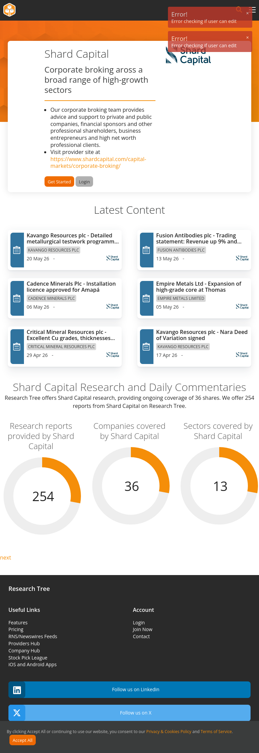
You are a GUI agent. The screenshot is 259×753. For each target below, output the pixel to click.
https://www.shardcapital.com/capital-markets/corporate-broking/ (98, 162)
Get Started (59, 182)
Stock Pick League (27, 657)
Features (18, 622)
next (5, 557)
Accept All (23, 740)
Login (84, 182)
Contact (141, 636)
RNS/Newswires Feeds (32, 636)
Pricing (15, 629)
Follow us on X (79, 713)
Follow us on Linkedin (84, 689)
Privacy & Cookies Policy (169, 731)
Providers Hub (24, 643)
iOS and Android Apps (32, 664)
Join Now (142, 629)
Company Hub (24, 650)
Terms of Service (216, 731)
